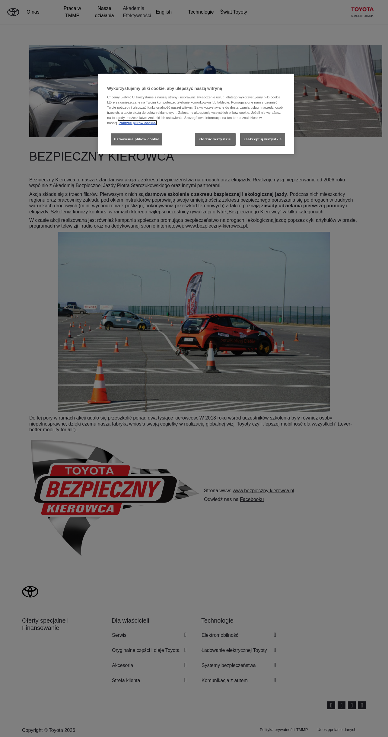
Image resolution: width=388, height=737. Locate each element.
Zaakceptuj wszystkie (262, 139)
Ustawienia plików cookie (136, 139)
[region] (196, 114)
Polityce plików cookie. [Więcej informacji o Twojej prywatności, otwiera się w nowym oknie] (137, 123)
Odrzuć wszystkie (215, 139)
